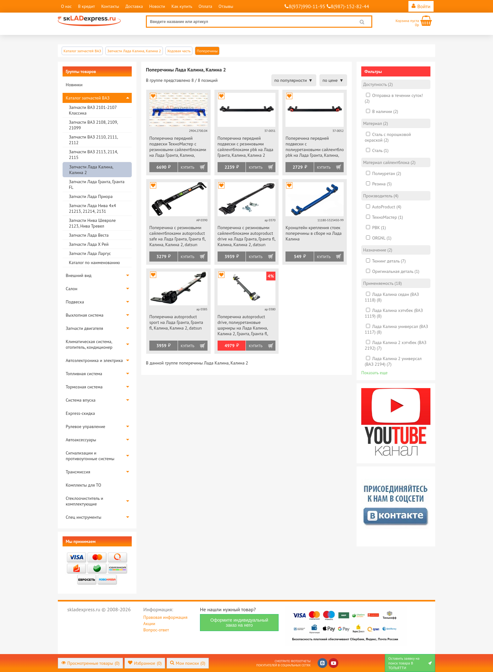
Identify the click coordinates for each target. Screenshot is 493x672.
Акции (149, 623)
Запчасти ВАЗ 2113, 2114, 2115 (93, 154)
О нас (66, 6)
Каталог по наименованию (94, 262)
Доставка (134, 6)
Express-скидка (80, 413)
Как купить (181, 6)
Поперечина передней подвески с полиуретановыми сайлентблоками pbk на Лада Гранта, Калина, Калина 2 (314, 147)
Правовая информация (165, 617)
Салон (71, 288)
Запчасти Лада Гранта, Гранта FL (97, 184)
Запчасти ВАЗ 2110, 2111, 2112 (93, 139)
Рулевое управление (85, 426)
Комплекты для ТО (83, 485)
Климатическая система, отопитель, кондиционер (89, 344)
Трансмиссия (78, 472)
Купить (187, 167)
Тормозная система (84, 387)
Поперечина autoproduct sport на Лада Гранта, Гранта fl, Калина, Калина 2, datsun (176, 322)
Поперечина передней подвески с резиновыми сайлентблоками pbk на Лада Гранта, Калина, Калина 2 (246, 146)
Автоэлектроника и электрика (94, 360)
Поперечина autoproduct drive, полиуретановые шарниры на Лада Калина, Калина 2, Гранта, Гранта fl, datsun (243, 325)
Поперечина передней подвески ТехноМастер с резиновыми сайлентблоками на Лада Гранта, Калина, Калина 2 (177, 147)
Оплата (205, 6)
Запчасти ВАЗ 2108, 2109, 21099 (93, 125)
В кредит (86, 6)
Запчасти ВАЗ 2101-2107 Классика (93, 110)
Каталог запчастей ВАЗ (87, 98)
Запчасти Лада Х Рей (88, 244)
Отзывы (226, 6)
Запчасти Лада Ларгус (90, 253)
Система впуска (81, 400)
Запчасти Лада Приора (91, 196)
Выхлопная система (84, 315)
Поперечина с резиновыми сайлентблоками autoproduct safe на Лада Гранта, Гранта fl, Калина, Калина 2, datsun (177, 236)
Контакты (110, 6)
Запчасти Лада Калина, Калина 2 (91, 169)
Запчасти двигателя (84, 328)
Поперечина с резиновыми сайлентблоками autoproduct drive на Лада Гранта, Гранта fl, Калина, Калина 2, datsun (246, 236)
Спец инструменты (83, 517)
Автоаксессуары (81, 440)
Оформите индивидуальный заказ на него (239, 623)
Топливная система (84, 373)
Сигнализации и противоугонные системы (90, 455)
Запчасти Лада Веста (88, 235)
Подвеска (75, 302)
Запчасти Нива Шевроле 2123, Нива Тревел (92, 223)
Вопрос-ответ (156, 630)
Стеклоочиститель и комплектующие (84, 501)
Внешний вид (78, 275)
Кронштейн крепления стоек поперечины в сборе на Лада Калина (313, 233)
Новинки (74, 85)
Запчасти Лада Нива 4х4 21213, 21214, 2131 (92, 208)
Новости (157, 6)
